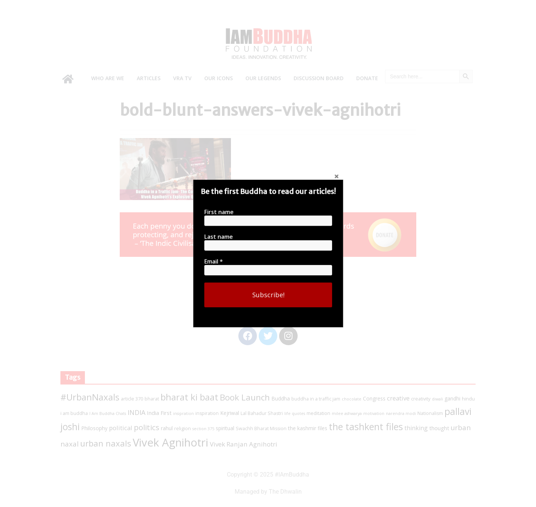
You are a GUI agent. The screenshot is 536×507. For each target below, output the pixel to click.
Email (262, 260)
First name (263, 216)
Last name (263, 238)
